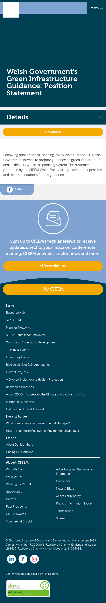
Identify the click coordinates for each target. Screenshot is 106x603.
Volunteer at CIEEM (19, 521)
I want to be (16, 416)
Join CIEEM (13, 320)
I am (10, 306)
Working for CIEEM (18, 484)
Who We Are (14, 469)
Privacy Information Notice (74, 503)
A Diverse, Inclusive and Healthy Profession (34, 379)
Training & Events (17, 350)
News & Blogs (65, 488)
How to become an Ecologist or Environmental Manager (42, 431)
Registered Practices (20, 387)
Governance (14, 492)
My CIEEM (53, 289)
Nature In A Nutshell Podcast (25, 409)
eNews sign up (53, 266)
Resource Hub (15, 313)
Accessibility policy (68, 496)
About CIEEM (17, 462)
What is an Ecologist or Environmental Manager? (38, 423)
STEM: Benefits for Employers (25, 335)
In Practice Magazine (20, 402)
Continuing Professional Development (31, 342)
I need (11, 438)
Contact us (63, 481)
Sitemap (61, 518)
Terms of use (64, 511)
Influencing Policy (17, 357)
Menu (97, 7)
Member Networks (18, 327)
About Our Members (19, 444)
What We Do (14, 477)
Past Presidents (16, 506)
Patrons (11, 499)
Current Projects (17, 372)
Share (15, 189)
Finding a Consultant (19, 452)
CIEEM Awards (16, 514)
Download (53, 132)
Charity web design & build (22, 573)
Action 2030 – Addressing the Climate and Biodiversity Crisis (46, 394)
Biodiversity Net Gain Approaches (28, 365)
